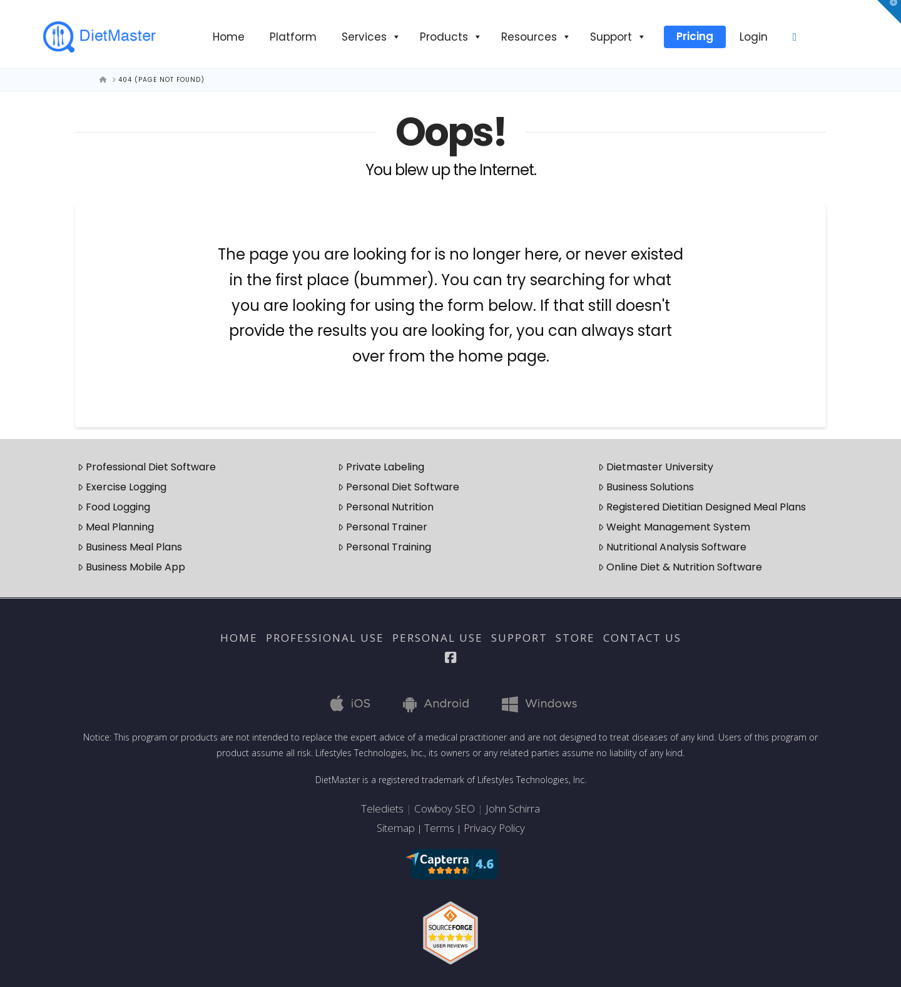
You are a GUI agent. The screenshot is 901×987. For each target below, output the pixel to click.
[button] (889, 12)
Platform (293, 36)
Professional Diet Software (147, 467)
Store (575, 638)
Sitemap (396, 828)
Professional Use (325, 638)
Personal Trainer (382, 527)
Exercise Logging (122, 487)
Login (754, 36)
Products (451, 36)
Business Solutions (646, 487)
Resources (536, 36)
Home (229, 36)
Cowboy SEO (444, 808)
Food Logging (114, 507)
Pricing (694, 36)
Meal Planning (116, 527)
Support (618, 36)
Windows (537, 703)
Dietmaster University (655, 467)
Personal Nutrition (386, 507)
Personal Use (437, 638)
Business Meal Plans (130, 547)
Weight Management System (674, 527)
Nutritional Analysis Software (672, 547)
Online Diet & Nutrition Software (680, 567)
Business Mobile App (131, 567)
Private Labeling (381, 467)
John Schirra (513, 808)
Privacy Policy (494, 828)
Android (439, 703)
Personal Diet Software (398, 487)
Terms (439, 828)
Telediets (382, 808)
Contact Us (642, 638)
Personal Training (384, 547)
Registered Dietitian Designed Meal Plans (702, 507)
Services (371, 36)
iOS (352, 703)
